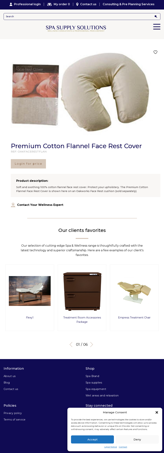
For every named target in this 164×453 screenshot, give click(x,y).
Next (91, 343)
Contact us (86, 4)
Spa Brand (92, 374)
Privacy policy (13, 411)
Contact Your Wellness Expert (37, 204)
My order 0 (58, 4)
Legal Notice (110, 446)
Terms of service (15, 418)
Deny (137, 439)
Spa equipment (96, 387)
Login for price (28, 163)
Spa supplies (94, 381)
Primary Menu (156, 24)
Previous (72, 343)
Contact (123, 446)
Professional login (25, 4)
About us (10, 374)
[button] (157, 412)
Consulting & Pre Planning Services (128, 4)
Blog (7, 381)
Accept (92, 439)
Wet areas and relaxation (102, 394)
